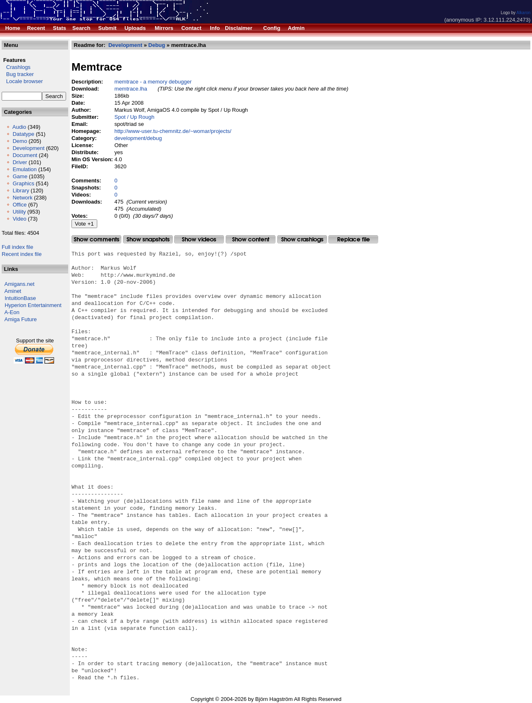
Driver (19, 162)
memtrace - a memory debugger (153, 82)
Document (24, 155)
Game (19, 176)
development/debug (138, 138)
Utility (19, 212)
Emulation (24, 169)
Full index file (17, 247)
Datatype (23, 134)
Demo (19, 141)
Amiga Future (21, 319)
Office (19, 205)
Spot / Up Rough (134, 117)
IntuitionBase (20, 298)
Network (22, 197)
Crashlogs (16, 67)
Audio (19, 127)
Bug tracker (18, 74)
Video (19, 219)
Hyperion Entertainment (33, 305)
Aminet (13, 291)
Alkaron (523, 12)
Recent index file (22, 254)
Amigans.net (19, 284)
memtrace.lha (130, 89)
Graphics (23, 183)
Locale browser (22, 81)
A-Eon (12, 312)
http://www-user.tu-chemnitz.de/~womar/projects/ (172, 131)
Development (28, 148)
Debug (156, 45)
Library (20, 190)
